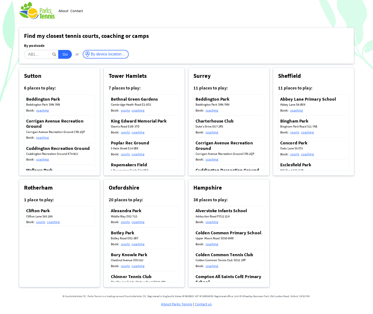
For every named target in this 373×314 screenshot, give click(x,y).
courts (125, 110)
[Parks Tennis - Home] (37, 11)
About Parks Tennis (176, 304)
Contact (76, 10)
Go (65, 54)
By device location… (108, 54)
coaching (42, 110)
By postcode (34, 45)
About (64, 10)
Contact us (203, 304)
